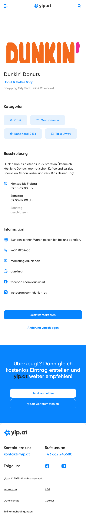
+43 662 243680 (58, 454)
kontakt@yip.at (17, 454)
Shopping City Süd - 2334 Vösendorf (29, 88)
